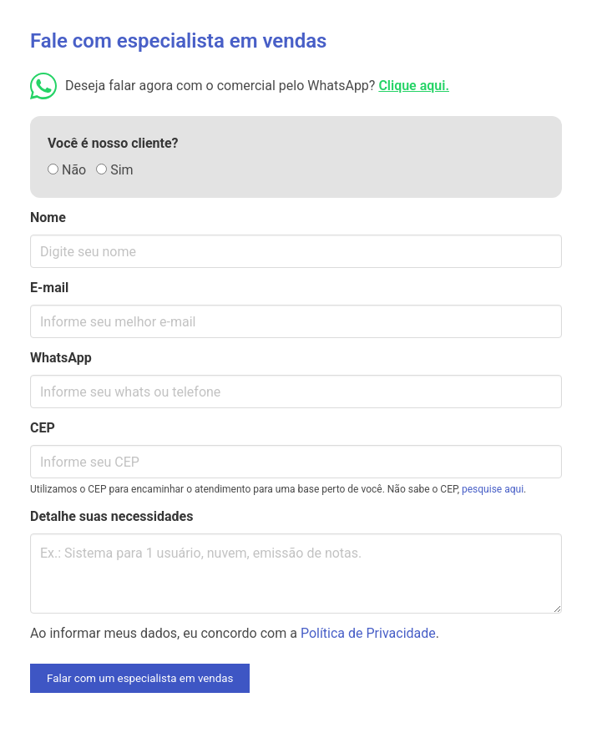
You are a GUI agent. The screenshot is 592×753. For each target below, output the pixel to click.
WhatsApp (61, 358)
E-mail (49, 288)
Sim (114, 170)
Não (67, 170)
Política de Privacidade (368, 633)
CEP (42, 428)
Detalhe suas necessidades (111, 516)
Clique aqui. (413, 85)
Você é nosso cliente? (113, 143)
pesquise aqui (493, 489)
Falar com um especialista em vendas (140, 678)
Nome (48, 217)
